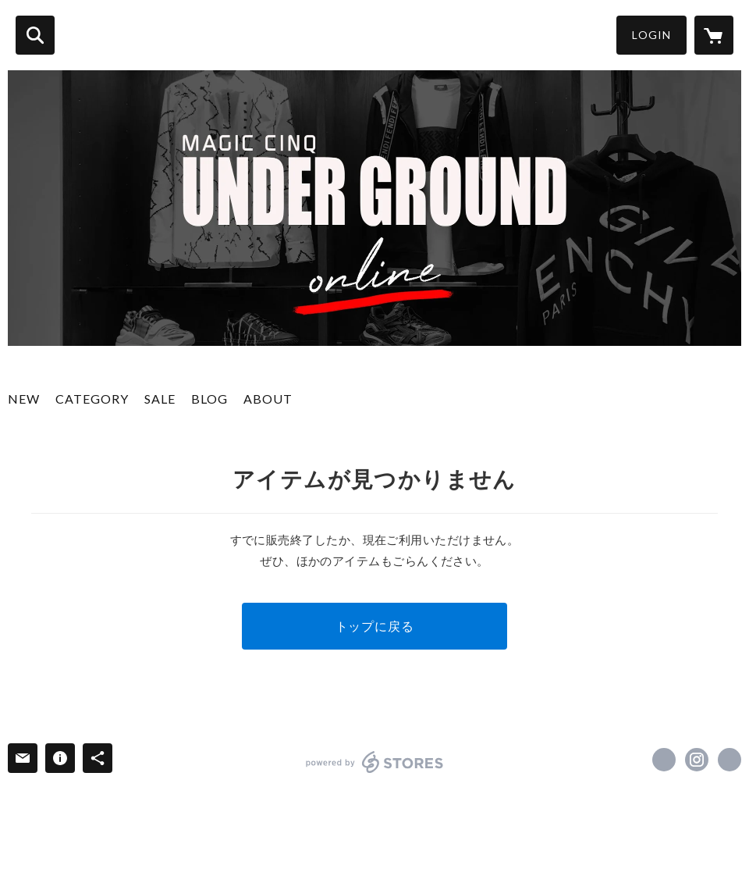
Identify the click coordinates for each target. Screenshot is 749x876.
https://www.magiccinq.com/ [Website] (729, 759)
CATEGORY (92, 398)
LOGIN (651, 34)
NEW (24, 398)
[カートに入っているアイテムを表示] (713, 35)
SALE (160, 398)
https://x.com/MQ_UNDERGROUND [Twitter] (664, 759)
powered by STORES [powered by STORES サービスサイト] (375, 762)
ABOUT (268, 398)
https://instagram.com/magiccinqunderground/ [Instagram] (696, 759)
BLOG (209, 398)
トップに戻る (374, 625)
